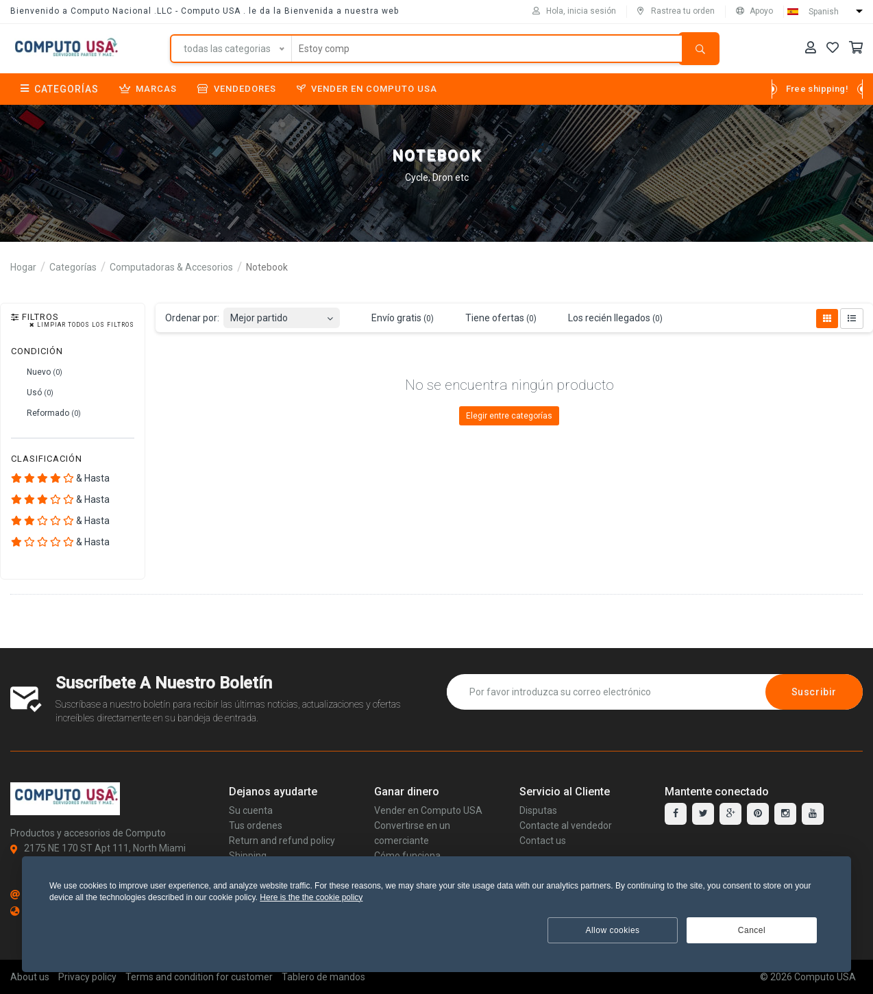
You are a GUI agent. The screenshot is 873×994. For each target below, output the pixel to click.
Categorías (60, 89)
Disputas (538, 810)
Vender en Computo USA (367, 89)
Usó (32, 392)
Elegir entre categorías (509, 416)
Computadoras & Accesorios (171, 267)
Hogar (23, 267)
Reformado (46, 413)
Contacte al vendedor (565, 825)
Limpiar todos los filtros (81, 325)
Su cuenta (251, 810)
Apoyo (754, 11)
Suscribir (814, 691)
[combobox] (281, 314)
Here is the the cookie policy (311, 897)
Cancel (751, 930)
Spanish (824, 11)
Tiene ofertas (493, 318)
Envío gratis (395, 318)
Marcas (148, 89)
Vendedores (236, 89)
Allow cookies (612, 930)
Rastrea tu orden (676, 11)
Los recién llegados (607, 318)
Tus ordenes (255, 825)
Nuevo (36, 372)
